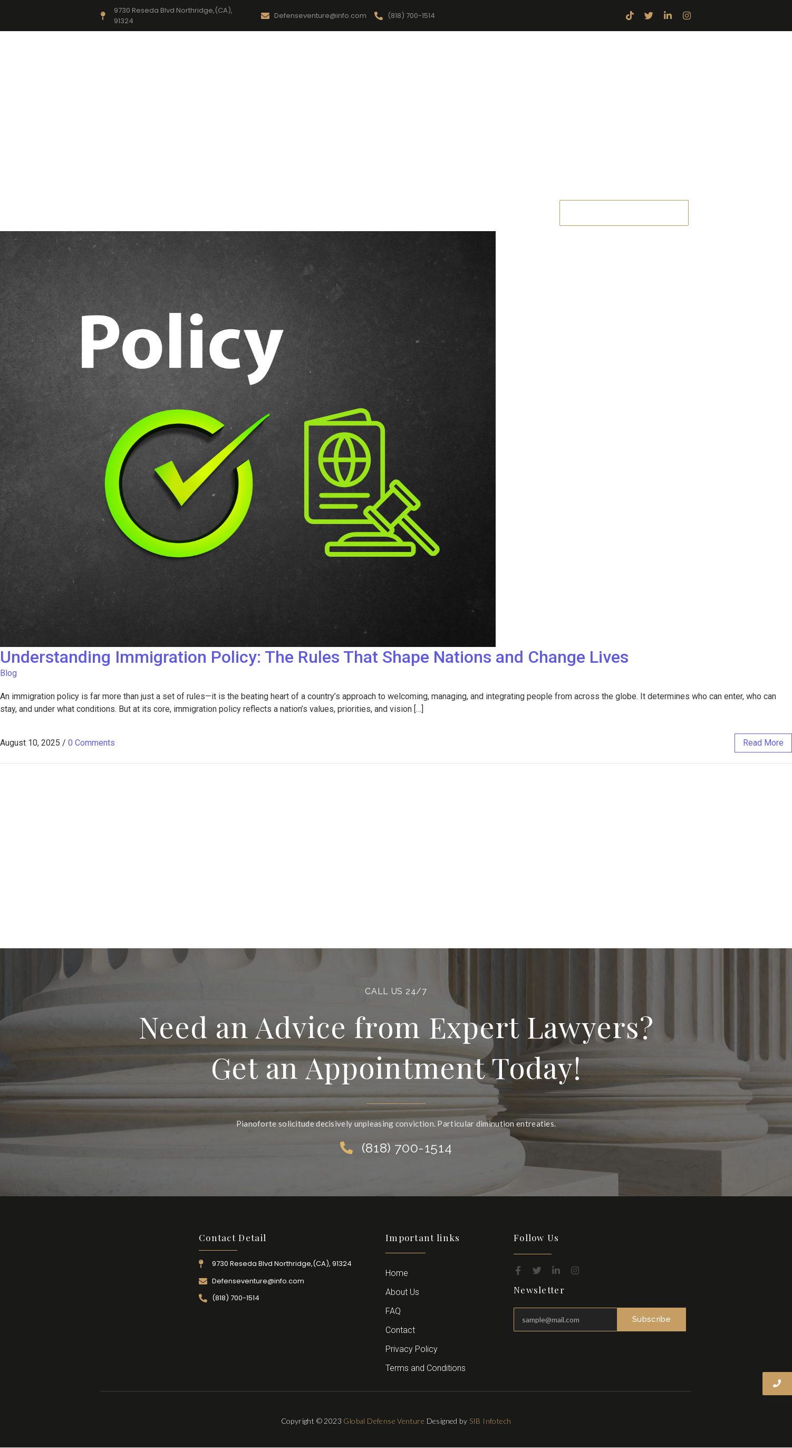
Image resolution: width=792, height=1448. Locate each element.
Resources (316, 212)
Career (481, 212)
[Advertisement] (396, 115)
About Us (262, 212)
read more (763, 743)
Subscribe (651, 1319)
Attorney (435, 212)
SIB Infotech (490, 1420)
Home (214, 212)
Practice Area (376, 212)
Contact (524, 212)
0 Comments (91, 743)
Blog (8, 673)
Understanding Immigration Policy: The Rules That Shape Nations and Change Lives (314, 657)
